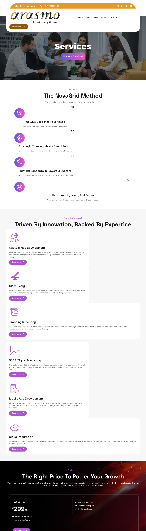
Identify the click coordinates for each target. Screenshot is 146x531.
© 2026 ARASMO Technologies (73, 525)
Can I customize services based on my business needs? (54, 410)
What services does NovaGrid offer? (40, 386)
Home (66, 43)
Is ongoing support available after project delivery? (51, 434)
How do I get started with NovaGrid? (41, 426)
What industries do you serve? (37, 418)
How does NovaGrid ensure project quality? (45, 402)
